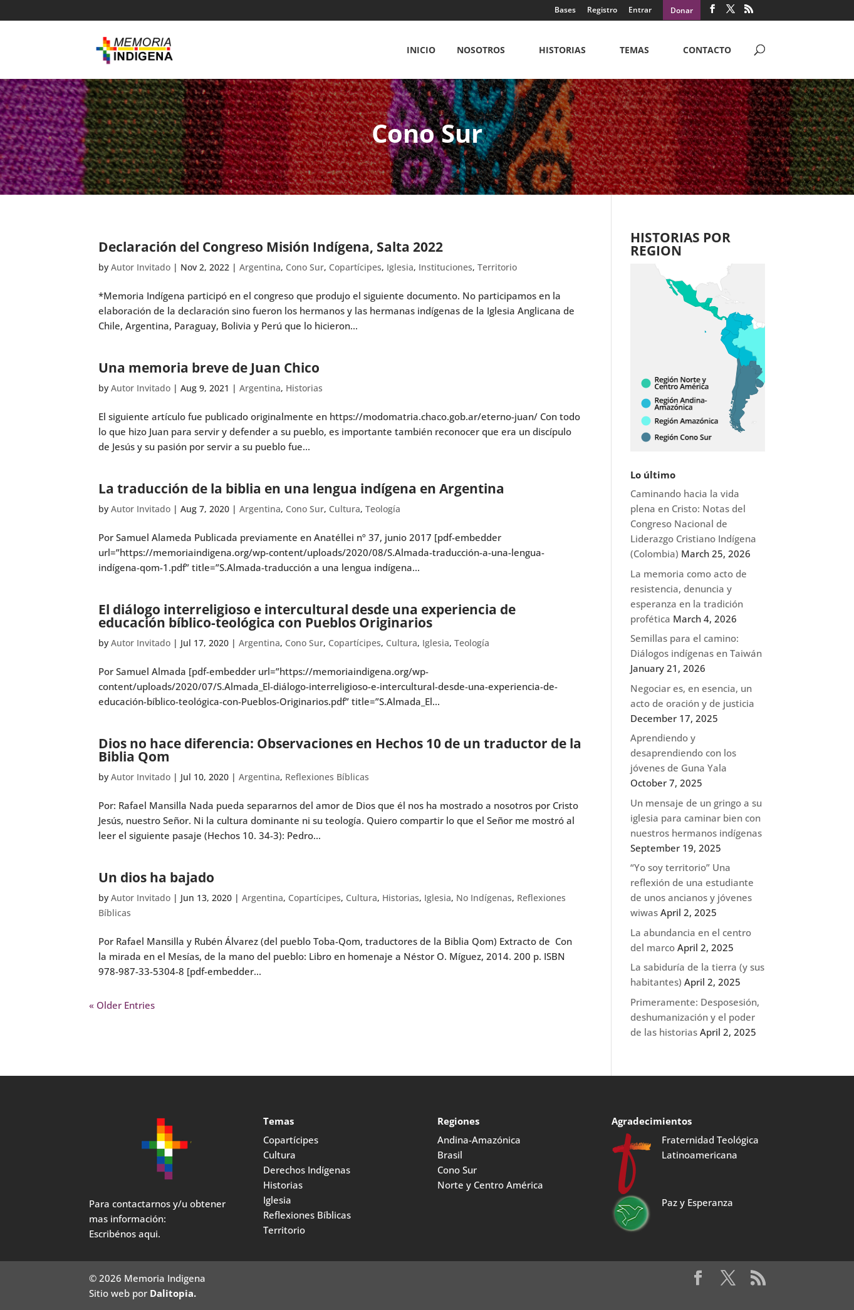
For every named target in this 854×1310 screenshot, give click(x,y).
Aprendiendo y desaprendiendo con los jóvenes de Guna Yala (683, 752)
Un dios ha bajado (156, 877)
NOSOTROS (481, 51)
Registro (602, 10)
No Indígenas (484, 898)
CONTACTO (707, 51)
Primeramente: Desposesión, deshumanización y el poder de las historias (694, 1017)
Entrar (640, 10)
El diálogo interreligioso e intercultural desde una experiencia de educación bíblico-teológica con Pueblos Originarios (307, 616)
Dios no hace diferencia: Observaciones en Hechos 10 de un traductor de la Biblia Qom (339, 750)
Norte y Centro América (490, 1184)
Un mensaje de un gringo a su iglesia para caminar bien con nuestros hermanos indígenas (696, 818)
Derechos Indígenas (306, 1169)
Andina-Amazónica (479, 1139)
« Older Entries (122, 1005)
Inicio (421, 51)
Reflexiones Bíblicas (327, 777)
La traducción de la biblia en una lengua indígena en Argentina (301, 488)
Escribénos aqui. (124, 1233)
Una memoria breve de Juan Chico (209, 367)
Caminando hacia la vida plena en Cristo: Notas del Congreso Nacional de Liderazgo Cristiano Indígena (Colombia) (693, 523)
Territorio (497, 267)
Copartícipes (355, 267)
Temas (634, 51)
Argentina (260, 267)
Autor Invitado (140, 267)
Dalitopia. (173, 1293)
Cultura (344, 509)
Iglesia (400, 267)
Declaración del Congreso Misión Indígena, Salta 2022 (270, 246)
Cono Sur (305, 267)
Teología (382, 509)
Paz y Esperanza (697, 1202)
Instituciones (445, 267)
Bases (565, 10)
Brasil (449, 1154)
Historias (562, 51)
